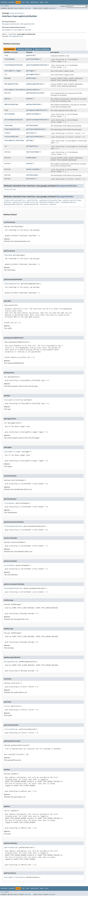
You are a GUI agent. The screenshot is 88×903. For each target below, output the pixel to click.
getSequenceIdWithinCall (36, 110)
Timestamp (8, 125)
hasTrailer (30, 178)
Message (7, 78)
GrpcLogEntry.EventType (14, 140)
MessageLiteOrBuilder (11, 24)
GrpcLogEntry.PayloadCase (15, 89)
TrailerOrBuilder (11, 136)
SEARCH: (63, 6)
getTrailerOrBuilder (34, 136)
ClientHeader (9, 59)
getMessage (30, 78)
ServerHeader (9, 114)
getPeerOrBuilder (33, 104)
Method (28, 8)
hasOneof (52, 204)
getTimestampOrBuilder (35, 129)
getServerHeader (32, 114)
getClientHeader (32, 59)
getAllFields (32, 200)
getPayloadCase (32, 89)
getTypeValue (31, 146)
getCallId (30, 55)
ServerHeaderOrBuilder (13, 119)
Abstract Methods (42, 49)
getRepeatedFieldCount (13, 204)
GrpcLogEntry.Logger (12, 71)
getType (29, 140)
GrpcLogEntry (7, 30)
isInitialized (10, 189)
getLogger (30, 71)
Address (7, 98)
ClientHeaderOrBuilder (13, 65)
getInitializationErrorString (25, 202)
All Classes (5, 6)
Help (46, 2)
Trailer (7, 133)
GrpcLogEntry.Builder (22, 30)
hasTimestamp (31, 175)
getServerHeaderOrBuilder (36, 119)
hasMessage (30, 157)
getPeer (29, 98)
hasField (43, 204)
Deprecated (34, 2)
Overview (4, 2)
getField (7, 202)
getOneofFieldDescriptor (49, 202)
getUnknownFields (31, 204)
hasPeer (29, 163)
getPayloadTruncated (34, 93)
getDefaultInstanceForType (50, 200)
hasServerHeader (32, 169)
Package (11, 2)
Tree (27, 2)
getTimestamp (31, 125)
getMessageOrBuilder (34, 84)
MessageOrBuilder (28, 24)
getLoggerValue (32, 74)
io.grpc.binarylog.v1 (16, 13)
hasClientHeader (32, 152)
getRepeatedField (68, 202)
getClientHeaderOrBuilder (36, 65)
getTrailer (30, 133)
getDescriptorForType (72, 200)
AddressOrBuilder (11, 104)
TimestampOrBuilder (12, 129)
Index (42, 2)
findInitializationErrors (14, 200)
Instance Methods (24, 49)
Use (23, 2)
